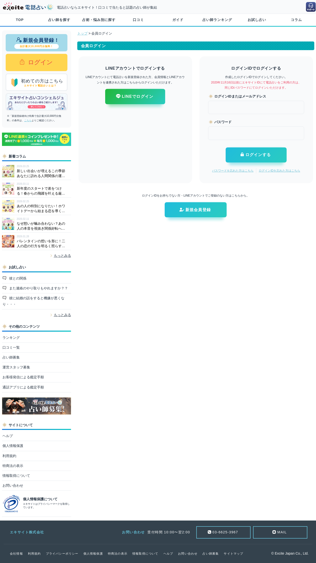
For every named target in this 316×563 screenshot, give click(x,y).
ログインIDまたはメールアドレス (240, 96)
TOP (20, 20)
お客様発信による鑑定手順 (23, 377)
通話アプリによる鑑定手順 (23, 387)
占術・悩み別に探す (99, 20)
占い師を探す (59, 20)
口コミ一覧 (11, 347)
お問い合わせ (12, 485)
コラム (296, 20)
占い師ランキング (217, 20)
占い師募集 (11, 357)
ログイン (39, 62)
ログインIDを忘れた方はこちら (279, 170)
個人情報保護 (12, 446)
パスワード (223, 122)
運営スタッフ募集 (16, 367)
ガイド (177, 20)
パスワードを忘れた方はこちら (233, 170)
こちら (28, 120)
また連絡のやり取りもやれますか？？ (38, 288)
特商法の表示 (12, 466)
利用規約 (9, 456)
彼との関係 (17, 278)
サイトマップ (233, 553)
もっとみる (62, 256)
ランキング (11, 338)
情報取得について (16, 476)
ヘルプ (7, 436)
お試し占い (257, 20)
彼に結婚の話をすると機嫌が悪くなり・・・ (33, 301)
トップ (82, 33)
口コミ (138, 20)
